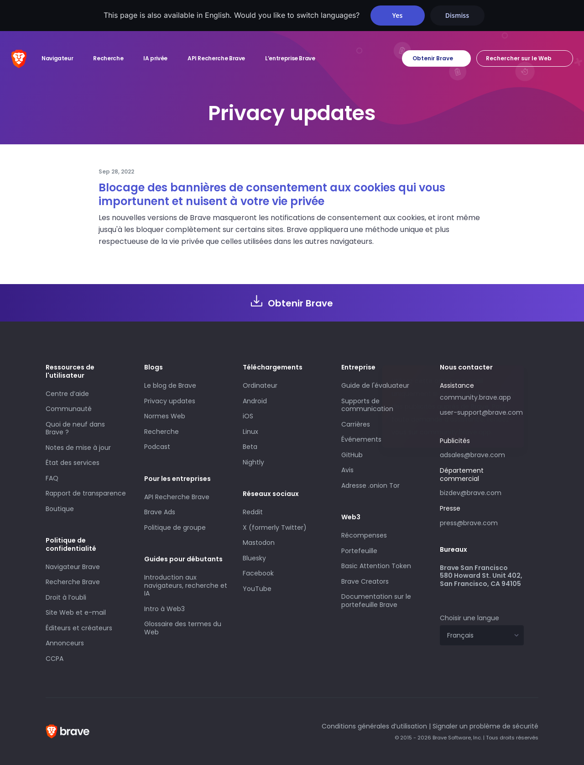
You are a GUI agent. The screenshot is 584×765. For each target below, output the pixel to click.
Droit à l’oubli (66, 597)
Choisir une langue (469, 618)
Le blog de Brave (170, 385)
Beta (250, 446)
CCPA (54, 658)
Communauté (69, 408)
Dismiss (457, 15)
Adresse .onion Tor (370, 485)
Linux (250, 431)
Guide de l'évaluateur (375, 385)
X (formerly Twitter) (275, 527)
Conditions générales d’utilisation (374, 726)
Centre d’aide (67, 393)
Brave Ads (159, 512)
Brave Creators (365, 581)
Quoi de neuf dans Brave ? (75, 428)
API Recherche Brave (176, 496)
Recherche (161, 431)
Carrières (355, 424)
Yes (397, 15)
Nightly (253, 462)
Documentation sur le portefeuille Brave (376, 600)
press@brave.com (469, 523)
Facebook (258, 573)
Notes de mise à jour (78, 447)
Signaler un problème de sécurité (485, 726)
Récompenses (364, 535)
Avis (347, 470)
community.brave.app (475, 397)
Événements (361, 439)
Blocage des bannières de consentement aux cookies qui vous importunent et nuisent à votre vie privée (272, 194)
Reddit (253, 512)
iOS (248, 416)
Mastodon (259, 542)
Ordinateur (260, 385)
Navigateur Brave (73, 566)
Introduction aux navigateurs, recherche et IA (185, 585)
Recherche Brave (73, 581)
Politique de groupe (175, 527)
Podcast (157, 446)
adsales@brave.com (482, 453)
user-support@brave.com (481, 412)
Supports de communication (367, 405)
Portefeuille (359, 550)
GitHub (352, 454)
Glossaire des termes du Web (182, 628)
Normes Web (164, 416)
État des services (72, 462)
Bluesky (254, 558)
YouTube (257, 588)
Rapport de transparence (86, 493)
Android (255, 401)
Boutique (60, 508)
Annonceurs (65, 643)
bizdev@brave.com (470, 492)
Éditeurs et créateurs (79, 628)
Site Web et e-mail (76, 612)
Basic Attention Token (376, 565)
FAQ (52, 478)
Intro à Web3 (164, 608)
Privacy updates (169, 401)
